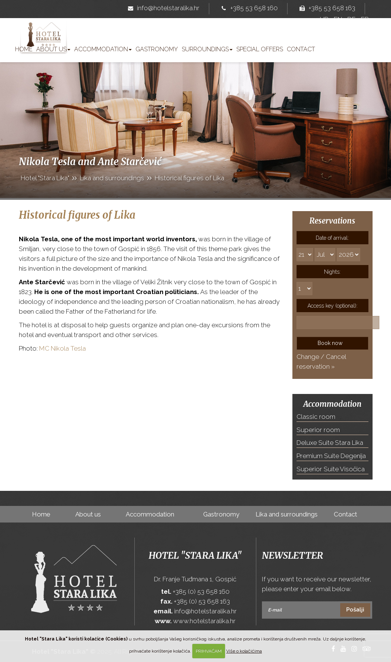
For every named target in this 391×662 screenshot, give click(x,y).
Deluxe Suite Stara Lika (330, 442)
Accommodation (103, 49)
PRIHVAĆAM (209, 651)
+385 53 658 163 (326, 8)
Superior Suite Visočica (331, 469)
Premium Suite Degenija (331, 456)
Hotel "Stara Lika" (195, 555)
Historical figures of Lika (77, 214)
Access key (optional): (332, 306)
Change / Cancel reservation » (321, 361)
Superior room (318, 430)
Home (23, 49)
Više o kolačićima (244, 651)
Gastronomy (156, 49)
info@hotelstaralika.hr (162, 8)
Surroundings (207, 49)
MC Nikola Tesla (62, 348)
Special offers (259, 49)
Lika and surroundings (287, 514)
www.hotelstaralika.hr (204, 621)
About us (53, 49)
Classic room (316, 416)
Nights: (332, 272)
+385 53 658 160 (248, 8)
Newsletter (292, 555)
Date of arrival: (332, 238)
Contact (301, 49)
